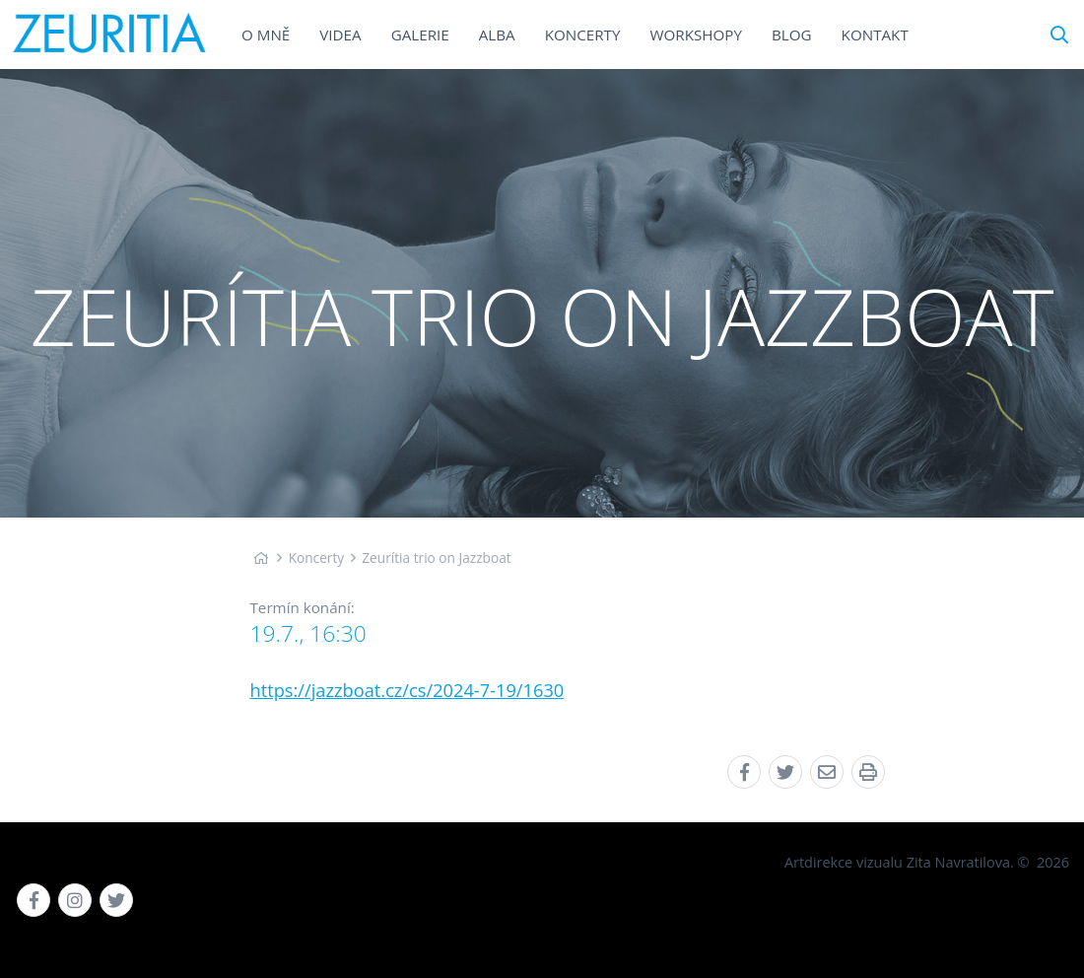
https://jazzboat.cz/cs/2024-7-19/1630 (407, 690)
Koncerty (317, 557)
